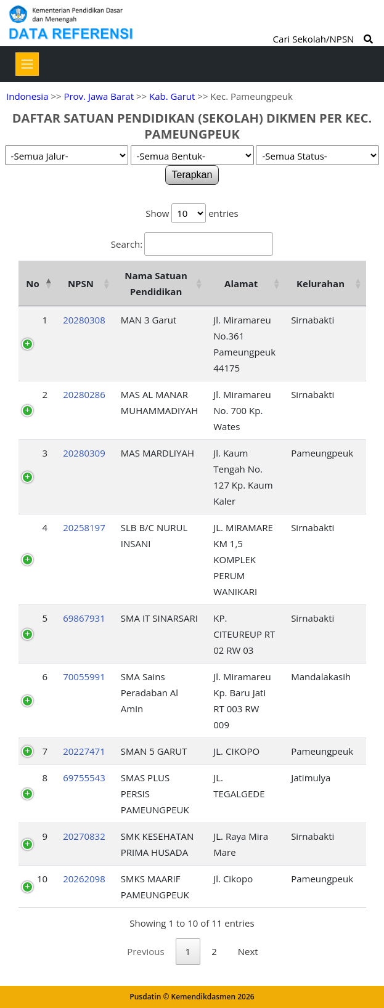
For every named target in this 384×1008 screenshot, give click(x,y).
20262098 (84, 878)
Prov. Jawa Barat (98, 96)
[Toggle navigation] (27, 64)
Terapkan (192, 174)
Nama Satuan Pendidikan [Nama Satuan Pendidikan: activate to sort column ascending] (156, 283)
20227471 (84, 751)
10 (42, 878)
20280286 (84, 394)
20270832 (84, 836)
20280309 (84, 453)
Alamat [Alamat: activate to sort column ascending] (241, 283)
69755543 (84, 777)
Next (248, 951)
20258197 (84, 527)
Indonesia (27, 96)
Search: (192, 244)
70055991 (84, 676)
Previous (145, 951)
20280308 (84, 320)
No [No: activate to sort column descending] (32, 283)
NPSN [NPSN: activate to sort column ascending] (81, 283)
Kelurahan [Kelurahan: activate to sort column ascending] (320, 283)
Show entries (191, 213)
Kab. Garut (172, 96)
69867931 (84, 618)
